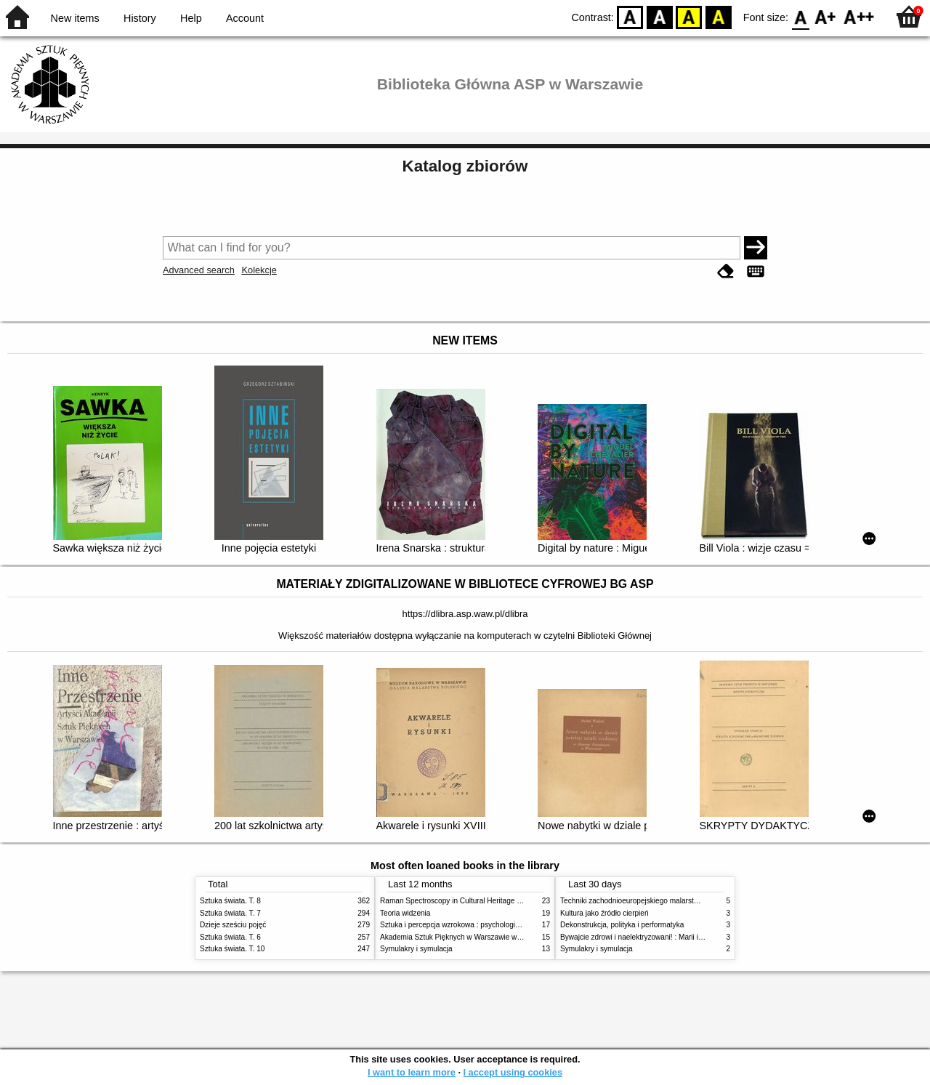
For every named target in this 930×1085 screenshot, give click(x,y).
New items (75, 18)
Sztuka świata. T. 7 (230, 913)
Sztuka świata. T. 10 (232, 949)
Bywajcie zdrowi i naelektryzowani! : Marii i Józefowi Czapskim (661, 937)
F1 (826, 16)
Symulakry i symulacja (416, 949)
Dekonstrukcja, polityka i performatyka (622, 925)
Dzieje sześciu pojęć (233, 925)
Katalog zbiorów (465, 166)
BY (718, 16)
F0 (800, 16)
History (140, 18)
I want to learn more (412, 1072)
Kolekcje (258, 270)
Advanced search (199, 270)
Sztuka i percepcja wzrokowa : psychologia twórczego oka (474, 925)
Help (191, 18)
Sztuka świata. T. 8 (230, 901)
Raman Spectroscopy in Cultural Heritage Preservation (469, 901)
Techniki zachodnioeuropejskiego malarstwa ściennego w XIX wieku (670, 901)
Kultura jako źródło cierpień (604, 913)
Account (245, 18)
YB (689, 16)
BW (659, 16)
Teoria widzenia (405, 913)
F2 (859, 16)
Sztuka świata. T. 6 (230, 937)
